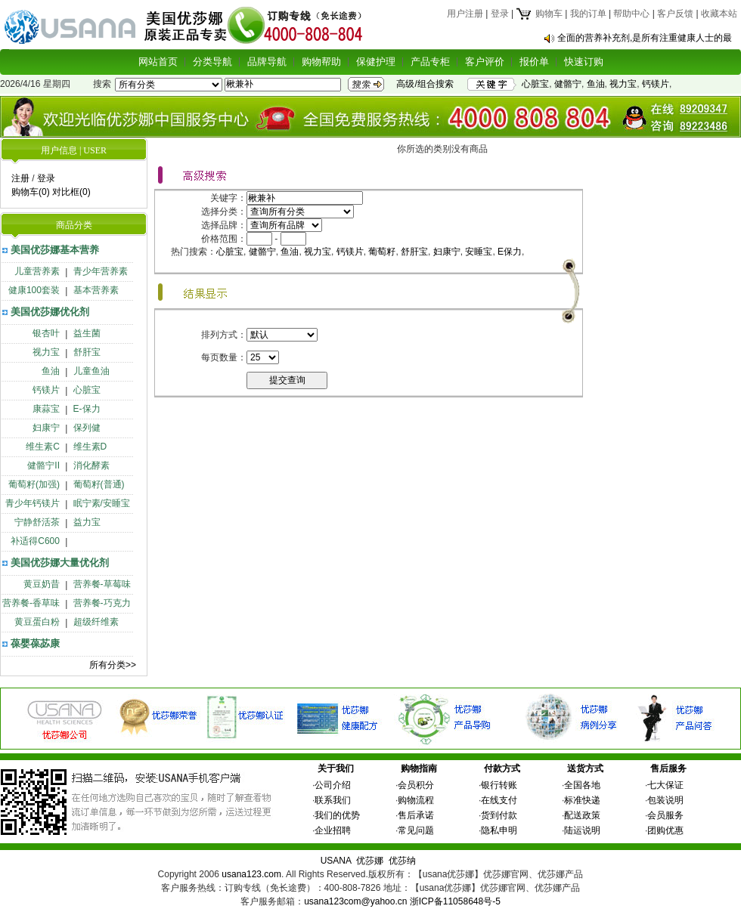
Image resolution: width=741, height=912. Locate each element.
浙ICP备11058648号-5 (455, 901)
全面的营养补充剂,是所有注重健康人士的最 (644, 37)
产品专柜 (430, 61)
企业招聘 (333, 830)
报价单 (534, 61)
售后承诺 (416, 815)
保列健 (87, 427)
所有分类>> (112, 665)
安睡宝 (478, 251)
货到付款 (499, 815)
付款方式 (502, 768)
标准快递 (582, 800)
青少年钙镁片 (32, 503)
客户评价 (484, 61)
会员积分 (416, 785)
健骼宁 (567, 84)
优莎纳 (402, 860)
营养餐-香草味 (31, 603)
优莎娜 (369, 860)
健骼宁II (43, 465)
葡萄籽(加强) (34, 484)
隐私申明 (499, 830)
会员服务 (665, 815)
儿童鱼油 (91, 371)
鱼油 (596, 84)
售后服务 (668, 768)
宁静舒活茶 (37, 522)
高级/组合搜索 (424, 84)
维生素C (43, 446)
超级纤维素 (96, 622)
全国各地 (582, 785)
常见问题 (416, 830)
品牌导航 (267, 61)
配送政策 (582, 815)
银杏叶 (46, 333)
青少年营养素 (100, 271)
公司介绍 (333, 785)
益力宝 (87, 522)
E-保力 (87, 408)
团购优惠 (665, 830)
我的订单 (588, 13)
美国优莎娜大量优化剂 (60, 562)
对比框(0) (71, 192)
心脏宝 (535, 84)
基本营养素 (96, 290)
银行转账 (499, 785)
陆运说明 (582, 830)
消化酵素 (91, 465)
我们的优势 (337, 815)
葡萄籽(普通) (99, 484)
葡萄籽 (381, 251)
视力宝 (623, 84)
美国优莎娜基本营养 (55, 249)
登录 (500, 13)
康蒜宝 (46, 408)
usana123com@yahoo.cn (355, 901)
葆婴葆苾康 (35, 643)
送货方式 (585, 768)
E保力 (510, 251)
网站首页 (158, 61)
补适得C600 (35, 541)
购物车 (539, 13)
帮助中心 (631, 13)
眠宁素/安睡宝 (101, 503)
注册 (20, 178)
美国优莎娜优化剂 (50, 311)
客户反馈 (675, 13)
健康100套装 (34, 290)
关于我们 (336, 768)
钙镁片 (655, 84)
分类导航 (212, 61)
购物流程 (416, 800)
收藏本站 (719, 13)
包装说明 (665, 800)
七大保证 (665, 785)
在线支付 (499, 800)
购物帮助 (321, 61)
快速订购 (583, 61)
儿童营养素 (37, 271)
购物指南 (419, 768)
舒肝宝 (87, 352)
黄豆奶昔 (41, 584)
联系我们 (333, 800)
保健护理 (375, 61)
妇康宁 (46, 427)
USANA (336, 860)
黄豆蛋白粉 (37, 622)
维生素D (90, 446)
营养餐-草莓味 (102, 584)
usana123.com (251, 874)
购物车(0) (30, 192)
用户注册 (465, 13)
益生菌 (87, 333)
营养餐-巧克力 (102, 603)
